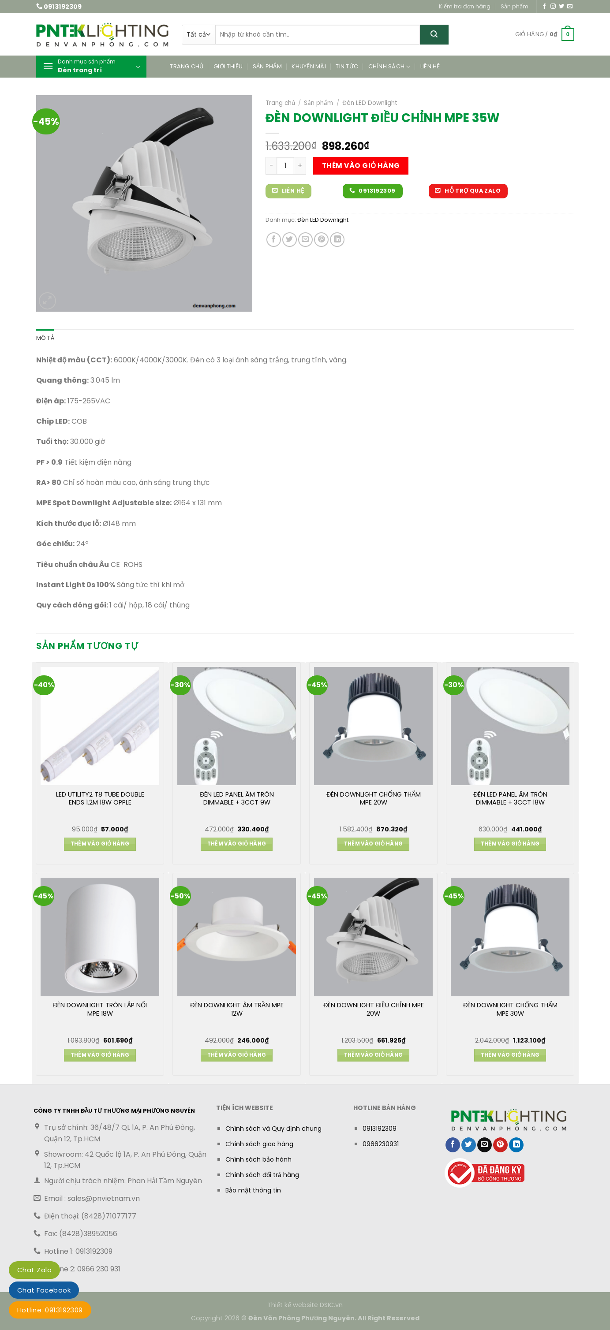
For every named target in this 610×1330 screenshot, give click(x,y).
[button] (544, 34)
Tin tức (347, 66)
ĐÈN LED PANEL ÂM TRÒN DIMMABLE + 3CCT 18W (510, 798)
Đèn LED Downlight (369, 103)
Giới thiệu (228, 66)
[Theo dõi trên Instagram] (553, 7)
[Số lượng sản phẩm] (285, 166)
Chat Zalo (34, 1269)
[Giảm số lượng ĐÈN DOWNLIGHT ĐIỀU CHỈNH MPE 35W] (271, 166)
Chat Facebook (44, 1290)
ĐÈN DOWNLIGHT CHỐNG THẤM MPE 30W (510, 1009)
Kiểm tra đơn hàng (464, 6)
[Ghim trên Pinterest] (321, 239)
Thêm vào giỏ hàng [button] (100, 843)
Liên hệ (430, 66)
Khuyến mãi (309, 66)
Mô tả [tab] (45, 338)
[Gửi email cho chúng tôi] (570, 7)
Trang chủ (186, 66)
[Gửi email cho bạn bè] (305, 239)
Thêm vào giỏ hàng (361, 165)
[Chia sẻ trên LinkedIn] (337, 239)
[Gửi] (434, 35)
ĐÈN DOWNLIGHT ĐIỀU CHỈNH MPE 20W (373, 1009)
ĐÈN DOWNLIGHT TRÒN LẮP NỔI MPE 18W (100, 1009)
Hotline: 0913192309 (50, 1310)
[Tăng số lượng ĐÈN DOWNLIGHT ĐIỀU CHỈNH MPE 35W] (300, 166)
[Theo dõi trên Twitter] (561, 7)
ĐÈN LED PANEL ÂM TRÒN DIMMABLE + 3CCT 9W (237, 798)
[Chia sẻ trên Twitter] (289, 239)
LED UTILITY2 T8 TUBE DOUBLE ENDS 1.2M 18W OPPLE (100, 798)
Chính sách (389, 67)
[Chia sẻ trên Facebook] (273, 239)
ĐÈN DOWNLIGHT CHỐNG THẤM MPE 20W (373, 798)
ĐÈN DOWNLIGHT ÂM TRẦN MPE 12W (237, 1009)
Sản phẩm (514, 6)
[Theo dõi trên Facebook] (544, 7)
